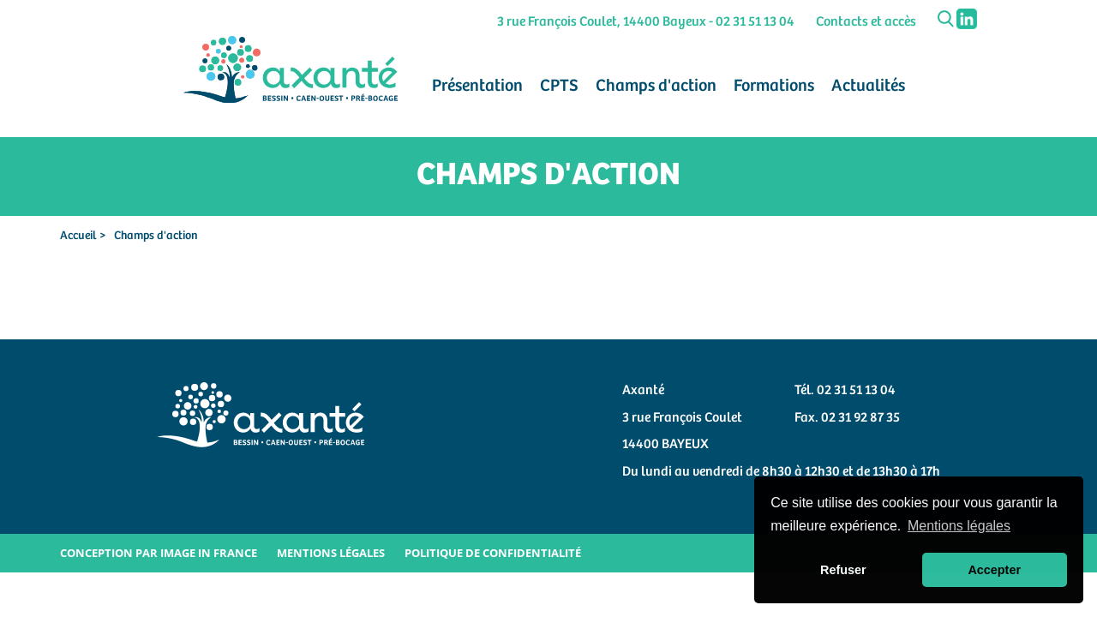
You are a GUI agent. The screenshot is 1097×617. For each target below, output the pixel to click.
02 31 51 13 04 (755, 22)
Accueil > (82, 236)
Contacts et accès (866, 22)
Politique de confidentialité (493, 553)
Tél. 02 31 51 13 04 (845, 390)
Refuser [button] (843, 570)
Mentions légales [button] (959, 525)
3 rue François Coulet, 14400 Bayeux (601, 22)
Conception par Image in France (158, 553)
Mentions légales (331, 553)
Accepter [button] (994, 570)
